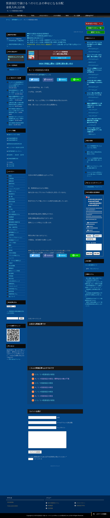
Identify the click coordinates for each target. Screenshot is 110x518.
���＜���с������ (92, 227)
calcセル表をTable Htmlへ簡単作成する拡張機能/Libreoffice (94, 120)
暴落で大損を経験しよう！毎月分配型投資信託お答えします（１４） (93, 304)
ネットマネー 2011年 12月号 (16, 147)
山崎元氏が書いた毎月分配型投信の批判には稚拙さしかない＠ (16, 104)
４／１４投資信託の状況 (44, 387)
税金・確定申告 (13, 227)
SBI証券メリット (14, 69)
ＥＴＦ (10, 247)
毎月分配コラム (21, 15)
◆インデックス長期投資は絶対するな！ (40, 36)
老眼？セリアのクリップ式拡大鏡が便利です (94, 167)
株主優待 (11, 273)
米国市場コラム (13, 294)
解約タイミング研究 (14, 271)
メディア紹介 (12, 242)
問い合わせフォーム (14, 359)
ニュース (11, 258)
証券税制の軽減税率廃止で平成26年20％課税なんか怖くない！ (93, 294)
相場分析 (11, 181)
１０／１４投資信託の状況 (44, 374)
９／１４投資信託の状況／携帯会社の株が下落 (52, 379)
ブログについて (13, 286)
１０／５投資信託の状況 (44, 383)
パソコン (11, 186)
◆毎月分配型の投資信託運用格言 (38, 33)
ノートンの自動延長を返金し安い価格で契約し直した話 (94, 160)
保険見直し (12, 283)
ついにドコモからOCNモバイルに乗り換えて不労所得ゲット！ (94, 174)
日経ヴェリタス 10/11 (14, 134)
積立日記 (11, 278)
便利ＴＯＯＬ (96, 32)
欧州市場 (11, 291)
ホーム (10, 15)
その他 (10, 209)
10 (92, 131)
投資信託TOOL (13, 224)
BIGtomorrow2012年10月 (15, 144)
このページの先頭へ (101, 514)
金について (12, 296)
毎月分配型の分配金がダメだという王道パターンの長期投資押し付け (16, 110)
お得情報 (11, 235)
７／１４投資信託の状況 (44, 392)
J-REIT (11, 263)
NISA (67, 15)
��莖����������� (93, 231)
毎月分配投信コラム (14, 214)
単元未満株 (12, 265)
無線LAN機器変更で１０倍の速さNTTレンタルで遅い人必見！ (16, 98)
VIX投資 (11, 276)
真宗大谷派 (12, 201)
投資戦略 (11, 219)
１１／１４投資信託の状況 (44, 400)
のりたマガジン (44, 15)
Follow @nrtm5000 (12, 506)
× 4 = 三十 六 (35, 459)
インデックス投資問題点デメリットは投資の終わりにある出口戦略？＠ (16, 84)
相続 (10, 206)
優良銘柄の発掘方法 (14, 222)
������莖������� (92, 223)
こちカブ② (11, 166)
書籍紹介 (11, 268)
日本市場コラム (13, 289)
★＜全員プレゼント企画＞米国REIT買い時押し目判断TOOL (46, 42)
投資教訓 (11, 217)
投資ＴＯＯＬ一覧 (95, 28)
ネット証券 (77, 15)
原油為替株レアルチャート (94, 187)
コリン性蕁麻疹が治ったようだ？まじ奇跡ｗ (94, 146)
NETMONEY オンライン (15, 151)
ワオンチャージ (94, 268)
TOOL (33, 15)
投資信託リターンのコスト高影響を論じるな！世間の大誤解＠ (16, 118)
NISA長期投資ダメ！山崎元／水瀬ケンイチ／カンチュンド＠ (16, 92)
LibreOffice (12, 199)
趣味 (10, 245)
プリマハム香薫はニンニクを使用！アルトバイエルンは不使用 (94, 70)
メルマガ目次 (57, 15)
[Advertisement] (43, 26)
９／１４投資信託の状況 (44, 396)
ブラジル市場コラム (14, 255)
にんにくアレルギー (14, 188)
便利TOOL (12, 183)
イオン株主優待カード (91, 265)
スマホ (10, 204)
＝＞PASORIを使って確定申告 (15, 40)
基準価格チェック (44, 75)
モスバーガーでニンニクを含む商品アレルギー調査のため (94, 44)
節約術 (10, 250)
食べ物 (10, 196)
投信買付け (12, 194)
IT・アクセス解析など (15, 260)
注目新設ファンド (14, 240)
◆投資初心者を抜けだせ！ (35, 38)
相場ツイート (12, 191)
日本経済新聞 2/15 (13, 158)
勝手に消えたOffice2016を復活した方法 (94, 153)
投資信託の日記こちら (94, 24)
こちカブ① (11, 164)
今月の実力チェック (14, 281)
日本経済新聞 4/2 (12, 140)
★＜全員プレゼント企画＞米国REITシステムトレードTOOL (46, 40)
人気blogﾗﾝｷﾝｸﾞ (89, 15)
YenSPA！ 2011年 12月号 (16, 155)
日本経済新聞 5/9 (12, 138)
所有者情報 (10, 502)
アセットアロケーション (15, 237)
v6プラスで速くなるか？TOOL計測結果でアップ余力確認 (94, 129)
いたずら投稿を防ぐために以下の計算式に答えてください (47, 457)
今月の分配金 (12, 253)
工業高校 (11, 178)
